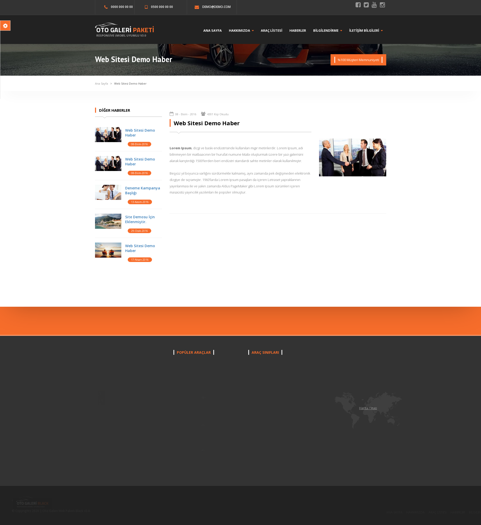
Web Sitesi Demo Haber (132, 83)
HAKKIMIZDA (244, 30)
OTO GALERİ (124, 30)
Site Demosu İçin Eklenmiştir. (139, 218)
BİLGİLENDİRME (331, 30)
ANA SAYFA (216, 30)
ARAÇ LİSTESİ (275, 30)
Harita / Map (368, 408)
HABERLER (301, 30)
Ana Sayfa (104, 83)
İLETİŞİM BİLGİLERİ (369, 30)
